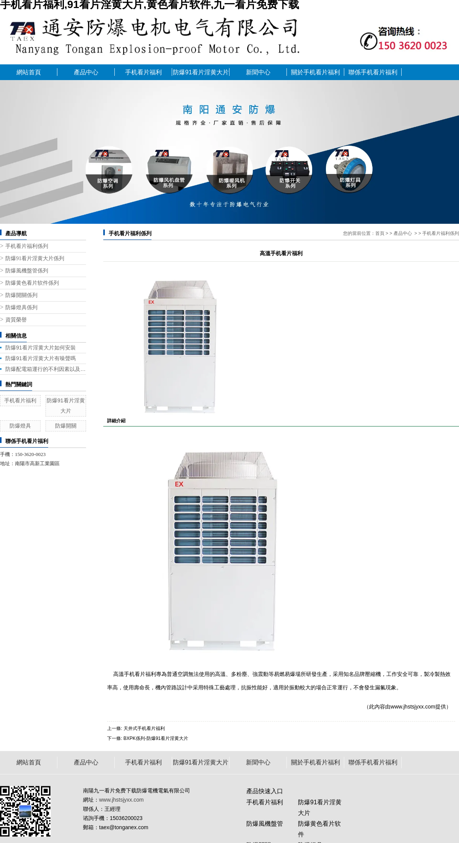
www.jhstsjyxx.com (413, 707)
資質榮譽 (16, 320)
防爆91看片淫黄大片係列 (34, 258)
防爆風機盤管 (264, 823)
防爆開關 (65, 426)
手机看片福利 (143, 72)
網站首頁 (28, 72)
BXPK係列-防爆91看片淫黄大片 (156, 738)
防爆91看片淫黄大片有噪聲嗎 (40, 358)
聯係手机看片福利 (372, 72)
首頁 (379, 233)
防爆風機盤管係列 (26, 271)
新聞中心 (258, 72)
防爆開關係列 (21, 295)
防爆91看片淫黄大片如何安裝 (40, 347)
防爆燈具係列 (21, 307)
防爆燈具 (20, 426)
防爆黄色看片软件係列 (32, 283)
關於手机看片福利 (315, 72)
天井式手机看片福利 (144, 728)
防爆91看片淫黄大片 (201, 72)
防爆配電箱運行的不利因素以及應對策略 (45, 369)
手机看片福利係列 (26, 246)
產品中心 (86, 72)
